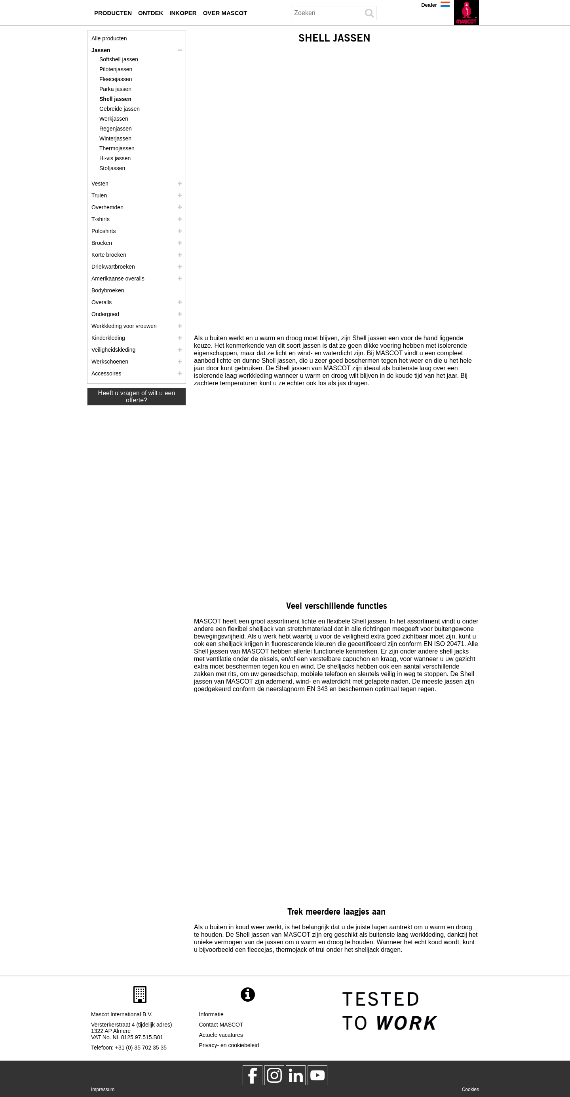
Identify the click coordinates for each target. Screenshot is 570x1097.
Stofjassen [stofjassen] (112, 168)
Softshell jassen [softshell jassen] (118, 59)
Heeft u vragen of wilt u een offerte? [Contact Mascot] (136, 397)
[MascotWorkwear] (252, 1075)
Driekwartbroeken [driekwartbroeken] (113, 266)
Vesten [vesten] (99, 183)
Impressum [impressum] (102, 1089)
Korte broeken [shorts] (108, 255)
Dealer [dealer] (429, 5)
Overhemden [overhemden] (107, 207)
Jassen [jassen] (100, 50)
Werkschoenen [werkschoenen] (109, 361)
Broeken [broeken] (101, 243)
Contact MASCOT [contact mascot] (221, 1024)
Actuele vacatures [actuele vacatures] (221, 1035)
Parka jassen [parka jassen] (115, 89)
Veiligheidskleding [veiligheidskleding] (113, 350)
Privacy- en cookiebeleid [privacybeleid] (229, 1045)
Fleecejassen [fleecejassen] (115, 79)
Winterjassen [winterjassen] (115, 138)
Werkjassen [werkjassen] (113, 119)
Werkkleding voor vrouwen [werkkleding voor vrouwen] (124, 326)
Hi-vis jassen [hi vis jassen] (115, 158)
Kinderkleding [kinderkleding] (108, 338)
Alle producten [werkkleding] (109, 38)
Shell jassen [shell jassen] (115, 99)
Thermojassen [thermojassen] (117, 148)
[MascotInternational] (317, 1075)
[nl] (466, 12)
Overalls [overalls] (101, 302)
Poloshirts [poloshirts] (103, 231)
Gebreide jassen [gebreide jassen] (119, 109)
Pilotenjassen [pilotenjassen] (115, 69)
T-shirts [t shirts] (100, 219)
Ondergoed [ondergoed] (105, 314)
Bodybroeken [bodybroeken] (107, 290)
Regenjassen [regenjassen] (115, 128)
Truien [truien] (99, 195)
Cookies (470, 1089)
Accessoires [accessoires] (106, 373)
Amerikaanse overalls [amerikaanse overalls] (117, 278)
